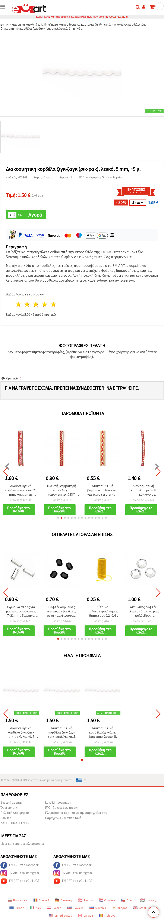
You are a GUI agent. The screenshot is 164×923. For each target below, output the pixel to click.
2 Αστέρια (27, 304)
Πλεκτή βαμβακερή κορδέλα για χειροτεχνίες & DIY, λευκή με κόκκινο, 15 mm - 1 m (62, 490)
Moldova (107, 917)
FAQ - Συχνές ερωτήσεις (61, 809)
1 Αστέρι (18, 304)
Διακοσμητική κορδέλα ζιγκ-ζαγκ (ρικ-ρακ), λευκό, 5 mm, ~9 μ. (20, 733)
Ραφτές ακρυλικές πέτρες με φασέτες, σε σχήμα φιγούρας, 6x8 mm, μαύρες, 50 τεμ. (61, 612)
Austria (85, 902)
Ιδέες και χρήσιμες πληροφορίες (22, 845)
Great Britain (144, 909)
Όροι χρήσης (9, 809)
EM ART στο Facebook (19, 866)
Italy (35, 909)
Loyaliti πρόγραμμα (58, 804)
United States (60, 917)
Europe (16, 909)
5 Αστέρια (53, 304)
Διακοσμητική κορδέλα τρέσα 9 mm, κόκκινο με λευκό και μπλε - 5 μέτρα (143, 490)
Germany (63, 902)
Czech (127, 902)
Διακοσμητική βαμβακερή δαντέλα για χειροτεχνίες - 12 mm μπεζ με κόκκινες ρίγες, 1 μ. (102, 490)
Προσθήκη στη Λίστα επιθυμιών (100, 177)
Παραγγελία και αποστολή (63, 819)
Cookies (5, 819)
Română (41, 902)
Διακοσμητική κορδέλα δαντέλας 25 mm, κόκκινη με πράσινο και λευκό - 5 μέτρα (21, 490)
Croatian (107, 902)
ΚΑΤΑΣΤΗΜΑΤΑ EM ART (15, 824)
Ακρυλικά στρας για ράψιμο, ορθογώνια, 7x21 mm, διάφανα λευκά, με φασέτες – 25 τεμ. (21, 612)
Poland (54, 909)
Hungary (148, 902)
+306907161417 (117, 16)
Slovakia (75, 909)
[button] (58, 518)
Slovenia (97, 909)
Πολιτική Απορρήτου (14, 814)
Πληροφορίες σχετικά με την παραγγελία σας (76, 814)
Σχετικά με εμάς (11, 804)
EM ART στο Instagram (19, 874)
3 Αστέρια (36, 304)
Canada (85, 917)
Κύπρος (119, 909)
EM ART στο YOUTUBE (20, 882)
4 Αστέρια (44, 304)
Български (17, 902)
